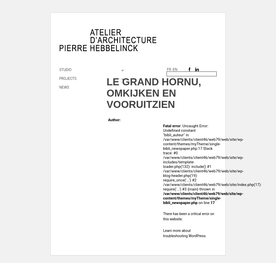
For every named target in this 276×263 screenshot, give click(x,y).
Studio (65, 70)
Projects (67, 79)
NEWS (64, 87)
